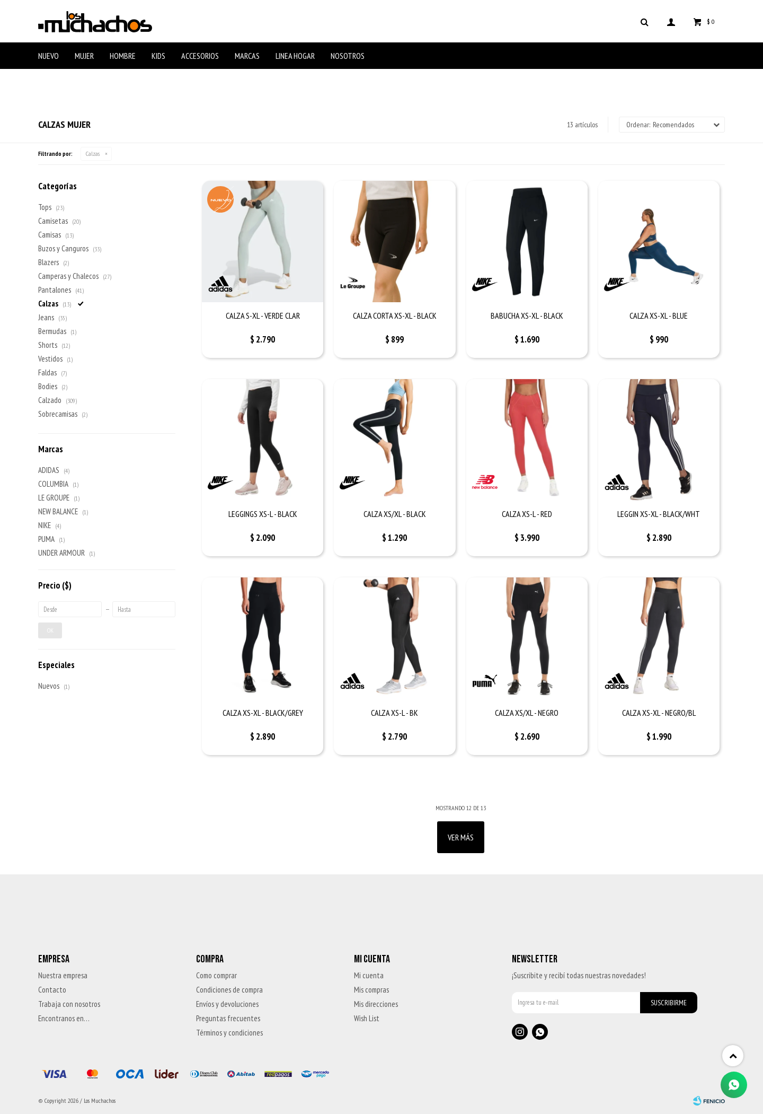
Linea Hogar (295, 55)
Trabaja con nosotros (69, 1004)
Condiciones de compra (229, 990)
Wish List (366, 1018)
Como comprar (216, 975)
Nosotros (348, 55)
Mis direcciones (376, 1004)
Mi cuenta (369, 975)
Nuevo (48, 55)
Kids (158, 55)
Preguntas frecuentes (228, 1018)
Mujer (84, 55)
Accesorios (200, 55)
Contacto (52, 990)
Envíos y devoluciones (227, 1004)
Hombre (123, 55)
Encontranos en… (64, 1018)
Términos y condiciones (229, 1033)
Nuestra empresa (62, 975)
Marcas (247, 55)
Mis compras (371, 990)
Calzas (93, 153)
